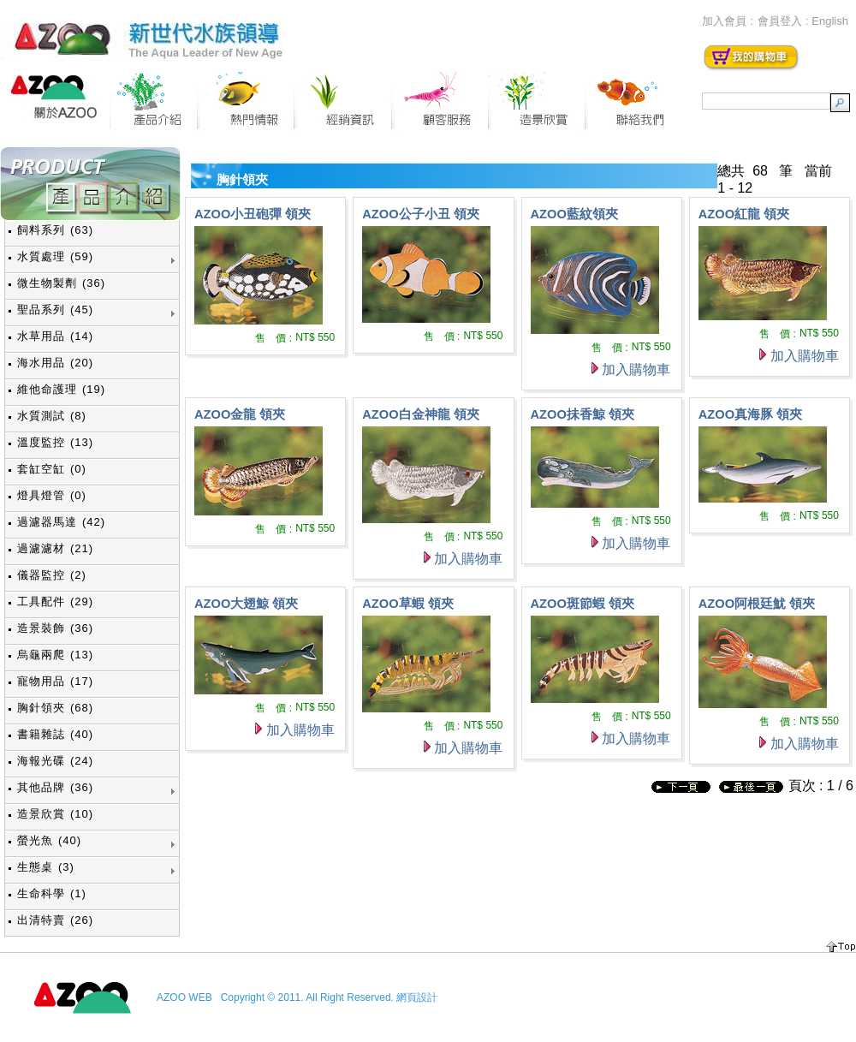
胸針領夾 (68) (55, 707)
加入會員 (724, 21)
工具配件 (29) (55, 601)
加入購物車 (636, 369)
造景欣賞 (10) (55, 813)
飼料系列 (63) (55, 229)
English (829, 21)
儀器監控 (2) (51, 575)
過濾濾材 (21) (55, 548)
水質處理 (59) (55, 256)
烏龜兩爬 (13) (55, 654)
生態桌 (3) (45, 866)
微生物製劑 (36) (61, 283)
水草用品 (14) (55, 336)
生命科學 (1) (51, 893)
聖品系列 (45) (55, 309)
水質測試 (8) (51, 415)
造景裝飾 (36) (55, 628)
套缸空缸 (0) (51, 468)
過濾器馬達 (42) (61, 521)
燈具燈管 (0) (51, 495)
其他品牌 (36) (55, 787)
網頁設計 (416, 997)
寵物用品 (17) (55, 681)
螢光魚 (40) (49, 840)
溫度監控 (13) (55, 442)
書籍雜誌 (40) (55, 734)
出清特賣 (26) (55, 920)
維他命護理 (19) (61, 389)
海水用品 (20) (55, 362)
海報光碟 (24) (55, 760)
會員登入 (780, 21)
